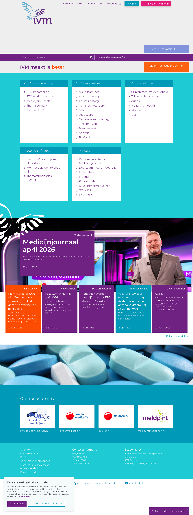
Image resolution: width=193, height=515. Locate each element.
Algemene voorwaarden (35, 464)
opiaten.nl (104, 431)
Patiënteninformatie (161, 49)
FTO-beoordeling (36, 92)
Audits (134, 101)
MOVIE (30, 181)
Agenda (82, 133)
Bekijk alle (84, 138)
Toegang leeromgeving (156, 3)
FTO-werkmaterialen (39, 97)
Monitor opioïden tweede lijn (42, 170)
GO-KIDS (83, 191)
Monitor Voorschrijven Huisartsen (40, 161)
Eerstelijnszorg (87, 101)
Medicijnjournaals (37, 101)
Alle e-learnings (87, 92)
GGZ (80, 110)
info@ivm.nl (78, 453)
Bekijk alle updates (177, 336)
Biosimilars (85, 172)
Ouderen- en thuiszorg (92, 119)
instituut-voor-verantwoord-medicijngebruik (96, 483)
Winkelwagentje (109, 3)
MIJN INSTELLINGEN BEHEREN (46, 504)
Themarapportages (38, 176)
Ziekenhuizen (86, 124)
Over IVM (68, 3)
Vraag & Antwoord (142, 106)
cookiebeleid (24, 496)
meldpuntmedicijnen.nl (151, 431)
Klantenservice (29, 453)
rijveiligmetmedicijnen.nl (34, 431)
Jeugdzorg (84, 115)
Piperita (83, 177)
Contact (92, 3)
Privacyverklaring (30, 468)
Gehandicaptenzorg (90, 106)
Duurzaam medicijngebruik (96, 168)
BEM (133, 115)
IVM (46, 15)
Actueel (81, 3)
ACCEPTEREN (17, 504)
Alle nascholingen (89, 97)
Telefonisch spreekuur (144, 97)
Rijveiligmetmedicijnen (93, 186)
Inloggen (132, 3)
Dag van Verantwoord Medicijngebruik (91, 161)
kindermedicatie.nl (70, 431)
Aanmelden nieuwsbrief (35, 461)
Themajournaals (36, 106)
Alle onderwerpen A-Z (112, 57)
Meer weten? (34, 110)
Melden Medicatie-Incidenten (166, 67)
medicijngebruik (136, 483)
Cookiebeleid (28, 472)
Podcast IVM (86, 181)
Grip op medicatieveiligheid (148, 92)
